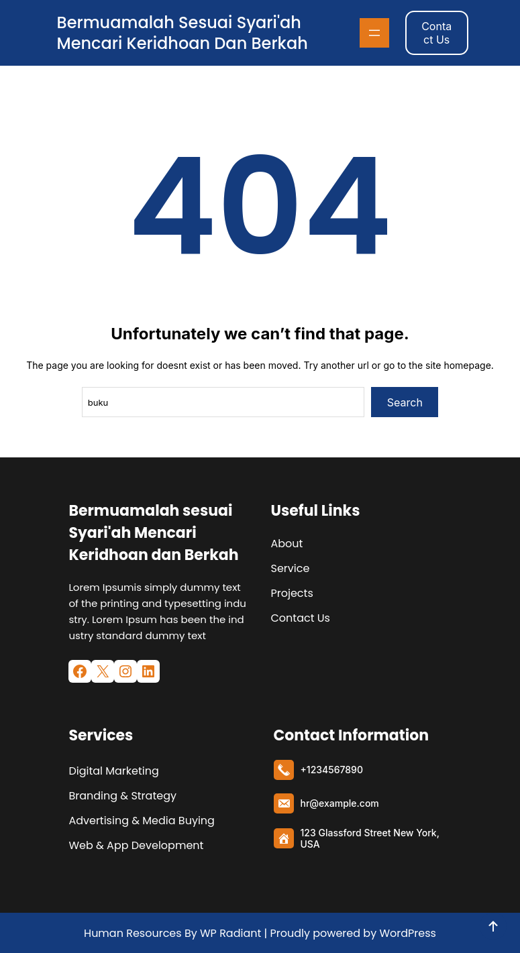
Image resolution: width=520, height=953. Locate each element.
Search (405, 402)
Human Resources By (140, 933)
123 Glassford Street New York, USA (370, 838)
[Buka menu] (374, 33)
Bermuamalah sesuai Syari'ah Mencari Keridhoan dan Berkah (182, 32)
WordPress (407, 933)
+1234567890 (332, 769)
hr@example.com (340, 803)
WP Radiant (229, 933)
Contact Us (436, 32)
